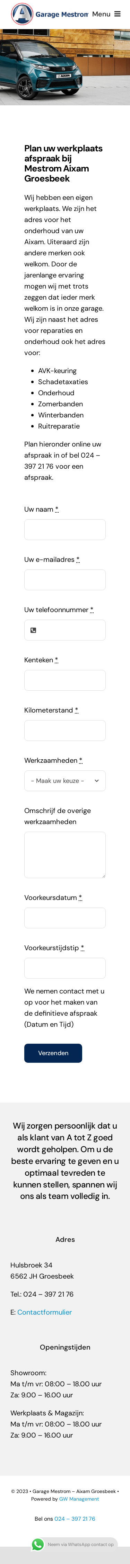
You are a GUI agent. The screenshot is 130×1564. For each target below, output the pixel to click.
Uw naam (41, 509)
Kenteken (41, 659)
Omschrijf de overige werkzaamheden (57, 816)
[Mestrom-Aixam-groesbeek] (51, 5)
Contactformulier (44, 1312)
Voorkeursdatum (53, 897)
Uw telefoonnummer (59, 609)
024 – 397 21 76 (74, 1518)
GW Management (79, 1499)
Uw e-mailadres (52, 559)
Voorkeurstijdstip (54, 947)
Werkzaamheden (53, 760)
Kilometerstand (51, 710)
